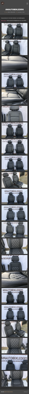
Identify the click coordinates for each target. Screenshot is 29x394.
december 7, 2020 (21, 12)
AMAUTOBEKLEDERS (11, 12)
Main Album (3, 20)
